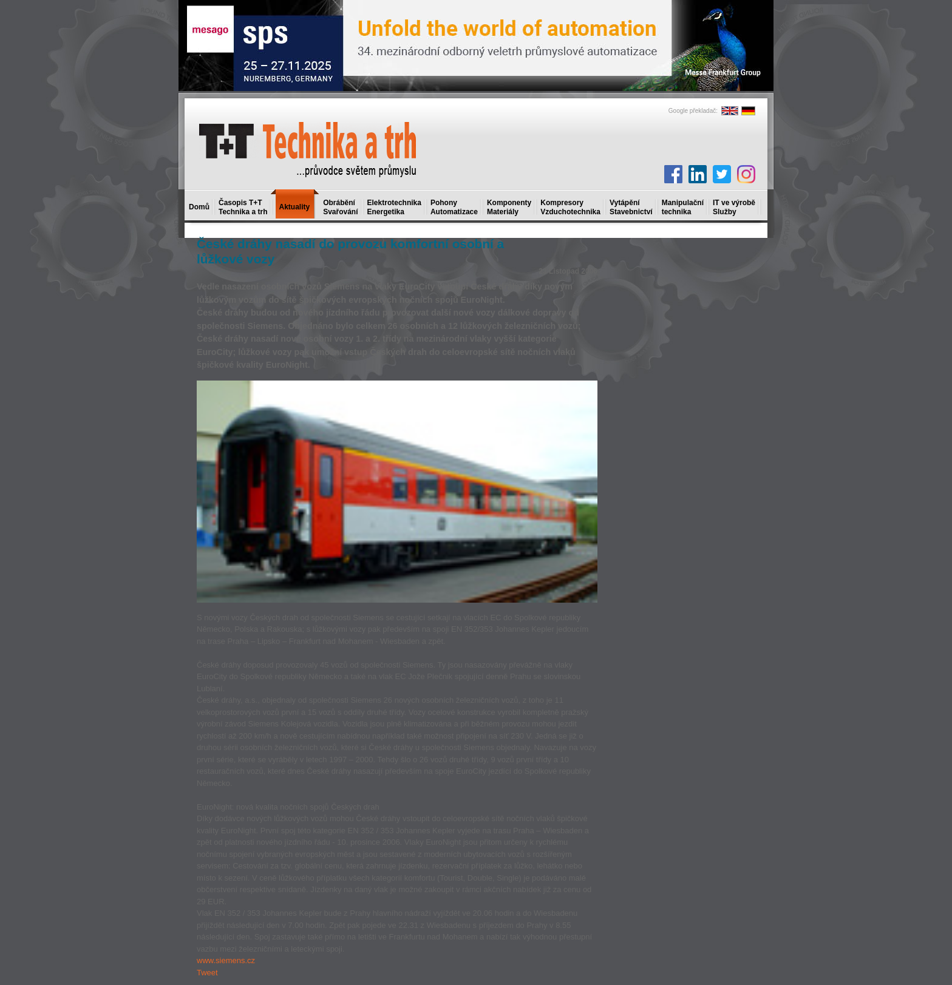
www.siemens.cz (226, 960)
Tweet (207, 972)
